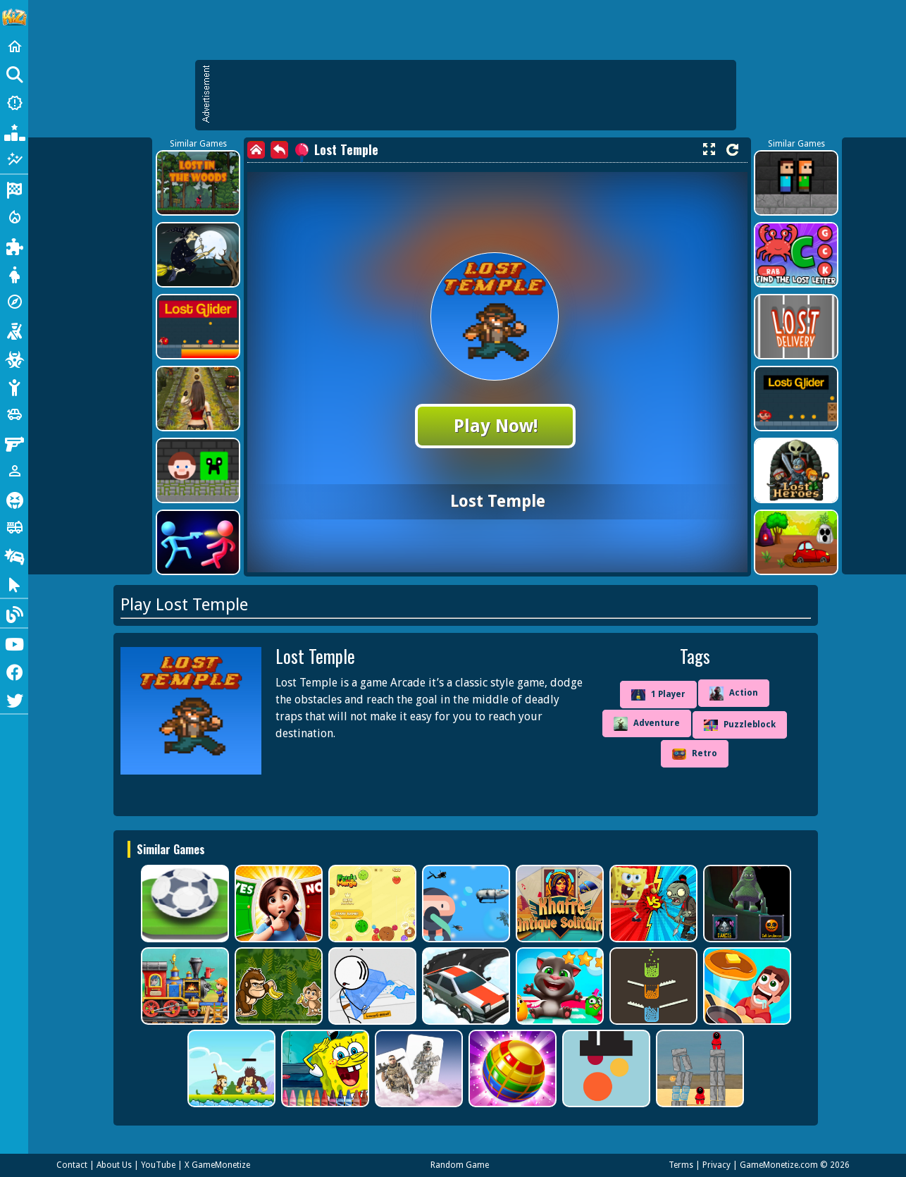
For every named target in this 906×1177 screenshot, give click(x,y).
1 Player (658, 695)
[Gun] (14, 443)
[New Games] (14, 103)
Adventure (647, 724)
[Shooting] (14, 330)
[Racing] (14, 189)
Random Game (459, 1165)
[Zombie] (14, 358)
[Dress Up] (14, 273)
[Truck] (14, 527)
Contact (71, 1165)
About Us (114, 1165)
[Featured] (14, 159)
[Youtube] (14, 643)
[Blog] (14, 613)
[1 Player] (14, 471)
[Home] (14, 46)
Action (733, 693)
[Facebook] (14, 671)
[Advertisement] (472, 95)
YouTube (158, 1165)
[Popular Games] (14, 131)
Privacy (716, 1165)
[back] (279, 150)
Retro (694, 754)
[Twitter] (14, 699)
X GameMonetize (217, 1165)
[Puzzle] (14, 245)
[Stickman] (14, 386)
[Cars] (14, 414)
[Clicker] (14, 583)
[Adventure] (14, 302)
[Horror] (14, 499)
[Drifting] (14, 555)
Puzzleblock (740, 725)
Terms (681, 1165)
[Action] (14, 217)
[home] (256, 150)
